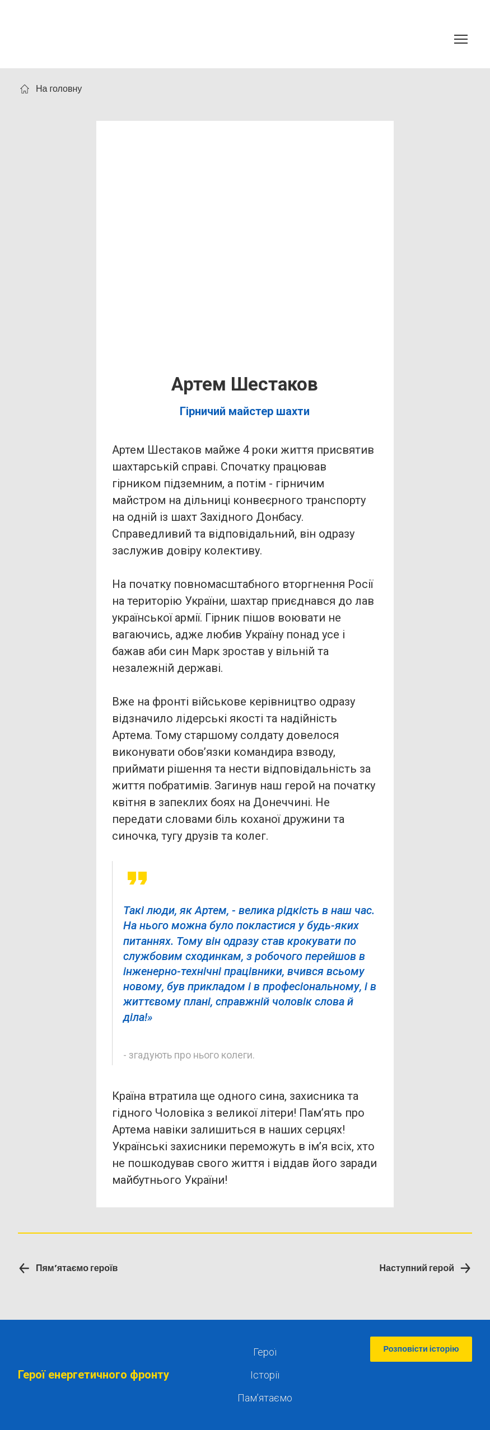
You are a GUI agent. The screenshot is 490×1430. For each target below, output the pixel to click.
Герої (265, 1352)
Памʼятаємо (264, 1398)
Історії (264, 1375)
